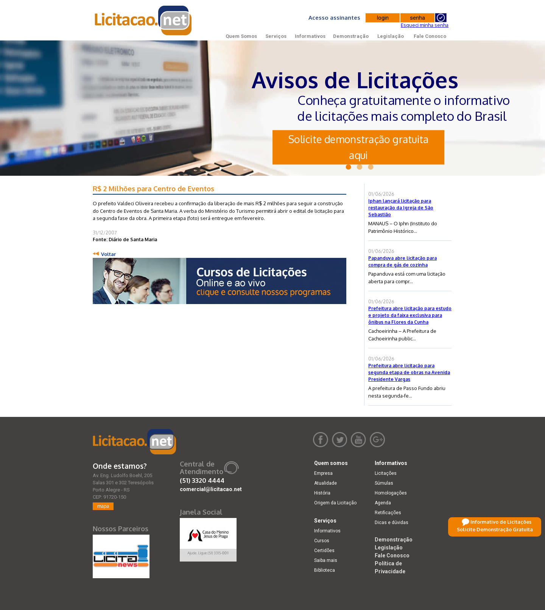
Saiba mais (325, 560)
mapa (103, 506)
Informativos (310, 36)
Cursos (321, 540)
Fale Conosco (430, 36)
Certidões (324, 550)
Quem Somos (241, 36)
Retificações (388, 512)
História (322, 493)
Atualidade (325, 483)
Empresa (323, 473)
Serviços (276, 36)
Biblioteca (324, 570)
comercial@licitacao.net (211, 489)
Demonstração (351, 36)
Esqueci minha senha (424, 25)
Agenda (383, 502)
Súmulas (384, 483)
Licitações (386, 473)
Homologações (391, 493)
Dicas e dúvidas (391, 522)
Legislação (390, 36)
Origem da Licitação (335, 502)
